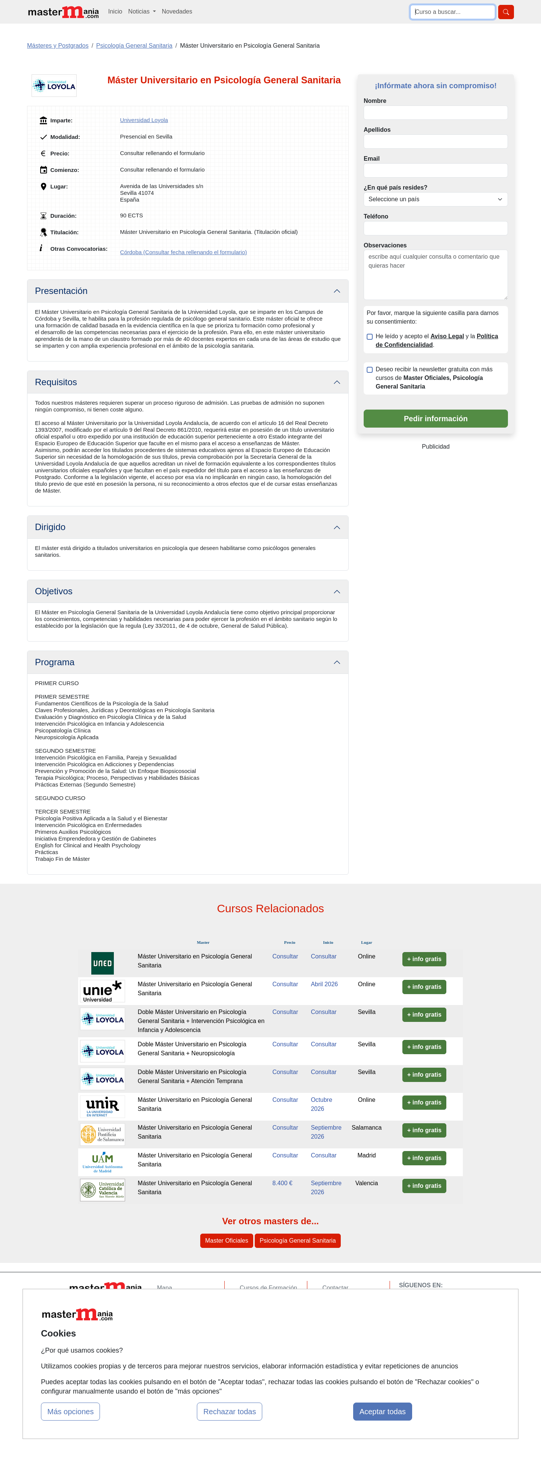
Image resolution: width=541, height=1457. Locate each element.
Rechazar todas (229, 1411)
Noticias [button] (139, 11)
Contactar (335, 1288)
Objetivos (54, 591)
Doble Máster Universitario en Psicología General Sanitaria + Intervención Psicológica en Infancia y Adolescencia (201, 1021)
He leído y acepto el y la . (437, 340)
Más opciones (70, 1411)
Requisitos (56, 382)
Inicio (115, 11)
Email (372, 158)
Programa (54, 662)
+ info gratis (424, 959)
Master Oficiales (226, 1240)
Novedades (177, 11)
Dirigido (50, 527)
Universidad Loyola (144, 120)
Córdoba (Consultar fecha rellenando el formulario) (183, 252)
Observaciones (385, 245)
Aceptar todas (383, 1411)
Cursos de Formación (268, 1288)
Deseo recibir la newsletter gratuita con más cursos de (434, 378)
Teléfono (376, 216)
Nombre (375, 101)
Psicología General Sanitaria (298, 1240)
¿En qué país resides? (396, 187)
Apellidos (377, 130)
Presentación (61, 291)
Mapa (164, 1288)
